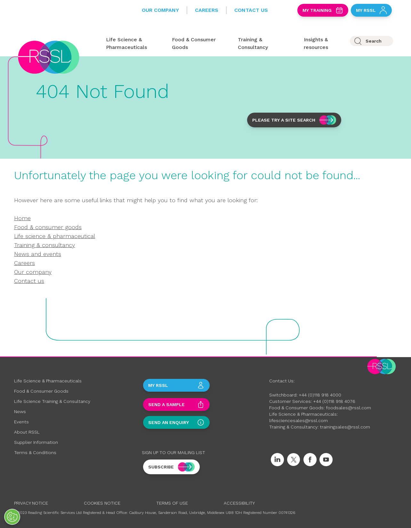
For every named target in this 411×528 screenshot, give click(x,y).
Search (374, 41)
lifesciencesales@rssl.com (298, 420)
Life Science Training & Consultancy (52, 401)
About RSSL (27, 432)
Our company (33, 271)
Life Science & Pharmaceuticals (48, 380)
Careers (206, 10)
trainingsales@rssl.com (345, 426)
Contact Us (251, 10)
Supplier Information (36, 442)
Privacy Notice (31, 503)
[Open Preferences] (12, 517)
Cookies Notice (102, 503)
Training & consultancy (44, 245)
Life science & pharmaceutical (54, 236)
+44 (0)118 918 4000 (320, 394)
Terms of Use (172, 503)
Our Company (160, 10)
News (20, 411)
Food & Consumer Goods (41, 391)
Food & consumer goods (48, 227)
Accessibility (239, 503)
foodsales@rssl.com (348, 407)
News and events (37, 254)
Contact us (29, 280)
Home (22, 218)
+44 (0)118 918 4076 (334, 401)
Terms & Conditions (35, 452)
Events (21, 421)
